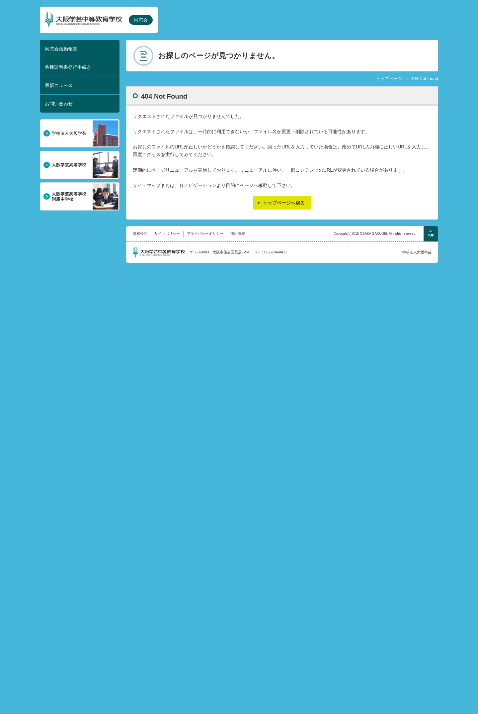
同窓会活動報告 (61, 48)
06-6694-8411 (275, 252)
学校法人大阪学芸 (417, 252)
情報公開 (140, 233)
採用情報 (237, 233)
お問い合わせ (59, 103)
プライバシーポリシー (205, 233)
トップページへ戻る (284, 203)
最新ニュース (59, 85)
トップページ (389, 78)
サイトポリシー (167, 233)
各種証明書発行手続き (68, 67)
